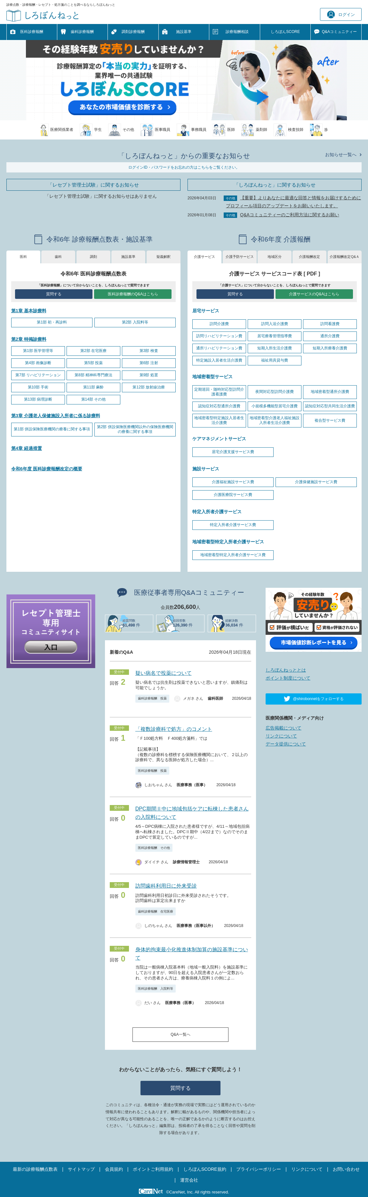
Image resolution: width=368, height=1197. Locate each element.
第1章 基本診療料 (28, 310)
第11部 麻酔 (93, 387)
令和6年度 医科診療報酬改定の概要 (46, 468)
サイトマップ (81, 1169)
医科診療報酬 (31, 31)
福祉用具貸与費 (274, 360)
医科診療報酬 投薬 (152, 770)
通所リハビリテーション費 (219, 348)
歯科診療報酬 (82, 31)
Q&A (339, 32)
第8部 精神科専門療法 (93, 375)
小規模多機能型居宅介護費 (275, 406)
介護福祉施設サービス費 (233, 482)
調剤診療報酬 (133, 31)
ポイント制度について (288, 678)
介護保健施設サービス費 (316, 482)
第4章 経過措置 (26, 448)
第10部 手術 (38, 387)
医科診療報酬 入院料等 (155, 988)
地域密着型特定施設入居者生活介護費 (219, 420)
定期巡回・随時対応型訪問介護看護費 (219, 392)
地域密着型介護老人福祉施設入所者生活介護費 (275, 420)
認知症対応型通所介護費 (219, 406)
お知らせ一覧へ (340, 154)
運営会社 (189, 1180)
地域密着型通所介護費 (330, 391)
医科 (23, 257)
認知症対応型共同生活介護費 (330, 406)
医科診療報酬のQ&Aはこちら (133, 294)
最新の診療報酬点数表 (35, 1169)
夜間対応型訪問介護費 (274, 391)
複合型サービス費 (330, 420)
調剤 (93, 257)
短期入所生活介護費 (274, 348)
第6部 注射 (149, 363)
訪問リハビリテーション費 (219, 336)
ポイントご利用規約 (153, 1169)
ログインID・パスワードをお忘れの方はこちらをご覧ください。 (184, 167)
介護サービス (204, 257)
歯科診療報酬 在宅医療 (155, 911)
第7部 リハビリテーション (38, 375)
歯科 (58, 257)
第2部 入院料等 (135, 322)
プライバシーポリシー (258, 1169)
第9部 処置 (149, 375)
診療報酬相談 (237, 31)
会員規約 (114, 1169)
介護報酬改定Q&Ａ (344, 257)
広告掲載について (283, 727)
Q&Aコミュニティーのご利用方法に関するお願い (289, 214)
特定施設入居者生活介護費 (219, 360)
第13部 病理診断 (38, 399)
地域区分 (275, 257)
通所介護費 (330, 336)
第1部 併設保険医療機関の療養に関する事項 (52, 429)
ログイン (341, 15)
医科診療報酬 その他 (154, 848)
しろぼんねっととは (286, 670)
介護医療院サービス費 (233, 494)
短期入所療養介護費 (330, 348)
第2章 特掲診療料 (28, 339)
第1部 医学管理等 (38, 350)
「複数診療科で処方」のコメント (173, 729)
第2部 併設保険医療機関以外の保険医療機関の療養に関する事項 (135, 429)
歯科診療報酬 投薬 (152, 698)
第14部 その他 (93, 399)
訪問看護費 (330, 324)
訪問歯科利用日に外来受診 (166, 886)
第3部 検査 (149, 350)
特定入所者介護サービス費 (233, 525)
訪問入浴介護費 (274, 324)
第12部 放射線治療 (148, 387)
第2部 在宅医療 (93, 350)
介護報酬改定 (309, 257)
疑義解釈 (163, 257)
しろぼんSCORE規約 (204, 1169)
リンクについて (281, 735)
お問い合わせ (346, 1169)
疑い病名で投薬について (163, 673)
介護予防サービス (240, 257)
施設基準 (183, 31)
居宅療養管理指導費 (274, 336)
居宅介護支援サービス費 (233, 452)
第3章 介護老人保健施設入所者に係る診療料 (55, 415)
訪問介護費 (219, 324)
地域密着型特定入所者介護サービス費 (233, 555)
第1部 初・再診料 (52, 322)
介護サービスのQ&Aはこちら (314, 294)
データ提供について (286, 743)
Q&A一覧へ (180, 1034)
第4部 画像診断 (38, 363)
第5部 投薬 (93, 363)
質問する (53, 294)
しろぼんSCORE (285, 31)
